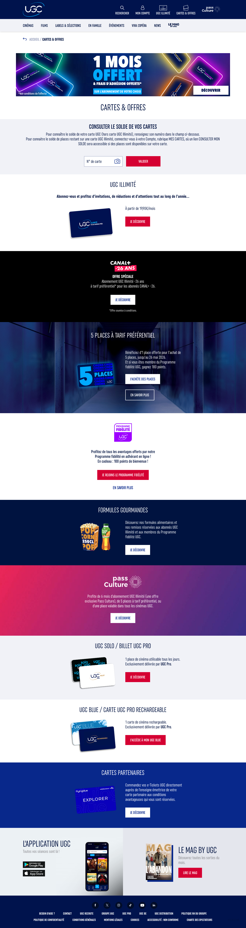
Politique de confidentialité (49, 920)
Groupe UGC (108, 913)
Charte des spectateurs (199, 920)
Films (44, 25)
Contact (67, 913)
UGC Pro (126, 913)
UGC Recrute (86, 913)
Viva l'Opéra (139, 25)
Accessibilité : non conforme (163, 920)
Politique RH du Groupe (194, 913)
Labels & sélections (68, 25)
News (157, 25)
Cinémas (28, 25)
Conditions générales (84, 920)
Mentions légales (113, 920)
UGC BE (142, 913)
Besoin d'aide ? (47, 913)
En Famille (94, 25)
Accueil (34, 39)
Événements (116, 25)
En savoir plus (123, 487)
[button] (139, 395)
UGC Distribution (164, 913)
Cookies (135, 920)
